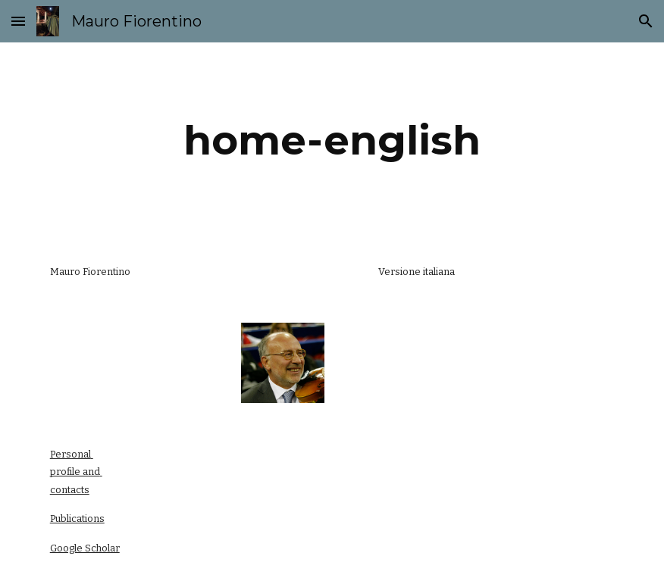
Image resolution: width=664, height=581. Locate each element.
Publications (77, 518)
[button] (18, 21)
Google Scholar (85, 548)
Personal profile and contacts (76, 471)
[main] (332, 140)
